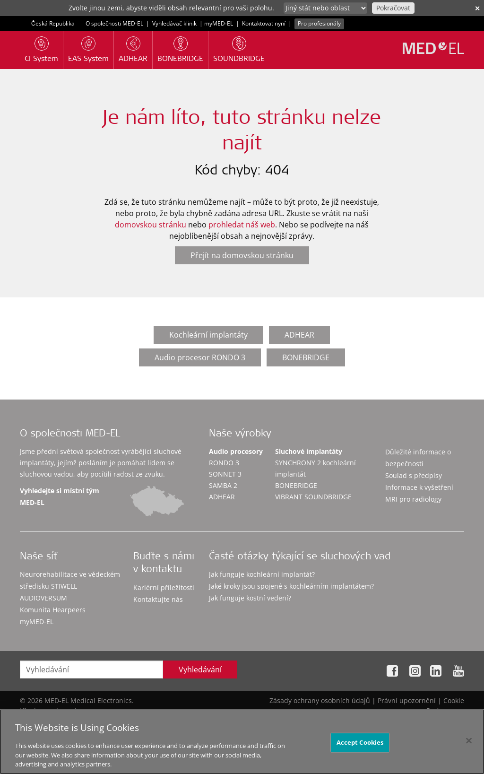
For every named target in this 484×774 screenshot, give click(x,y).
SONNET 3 (225, 474)
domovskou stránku (150, 224)
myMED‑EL (218, 23)
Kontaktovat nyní (263, 23)
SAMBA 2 (223, 485)
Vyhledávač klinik (174, 23)
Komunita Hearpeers (53, 609)
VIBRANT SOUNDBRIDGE (313, 496)
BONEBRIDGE (305, 357)
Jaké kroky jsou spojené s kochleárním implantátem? (291, 586)
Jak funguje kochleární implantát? (262, 574)
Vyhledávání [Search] (200, 669)
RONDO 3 (224, 462)
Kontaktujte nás (158, 599)
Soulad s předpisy (413, 475)
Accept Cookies (360, 745)
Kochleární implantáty (208, 335)
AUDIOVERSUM (43, 597)
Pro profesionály (319, 23)
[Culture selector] (325, 8)
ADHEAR (299, 335)
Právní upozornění (407, 700)
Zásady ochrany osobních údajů (319, 700)
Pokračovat (393, 7)
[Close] (468, 743)
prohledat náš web (241, 224)
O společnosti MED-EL (114, 23)
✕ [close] (477, 8)
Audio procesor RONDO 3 (200, 357)
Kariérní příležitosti (163, 587)
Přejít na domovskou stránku (242, 255)
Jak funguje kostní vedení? (250, 597)
